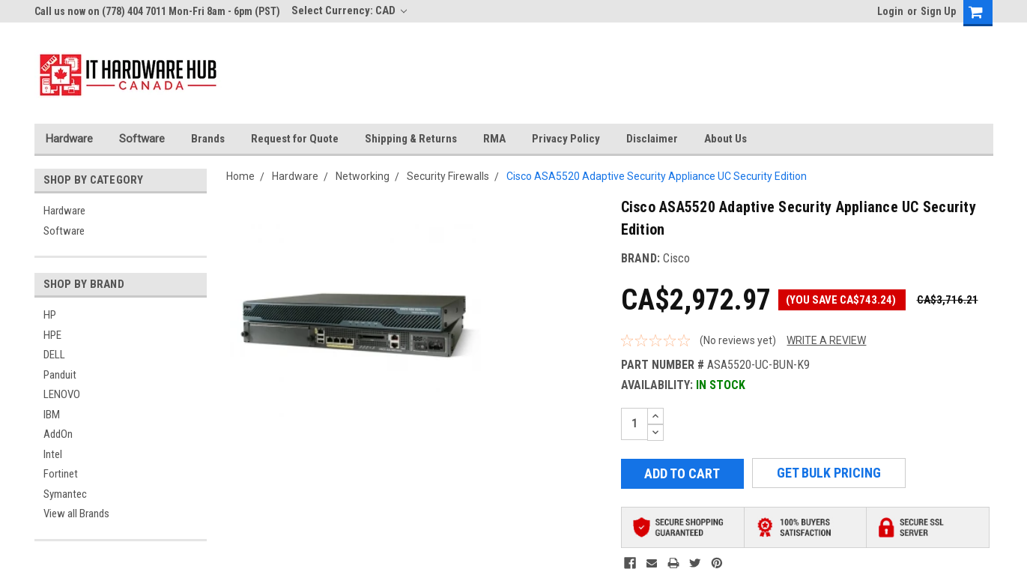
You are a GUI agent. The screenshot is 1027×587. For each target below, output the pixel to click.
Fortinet (60, 474)
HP (49, 315)
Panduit (59, 375)
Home (240, 176)
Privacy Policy (566, 138)
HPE (52, 335)
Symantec (65, 494)
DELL (54, 354)
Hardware (69, 138)
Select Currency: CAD (349, 10)
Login (890, 11)
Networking (363, 176)
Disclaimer (652, 138)
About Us (725, 138)
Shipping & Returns (411, 138)
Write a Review (826, 340)
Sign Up (938, 11)
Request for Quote (295, 138)
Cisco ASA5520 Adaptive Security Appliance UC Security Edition (656, 176)
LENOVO (61, 394)
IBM (51, 414)
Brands (208, 138)
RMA (494, 138)
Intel (52, 454)
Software (142, 138)
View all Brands (76, 513)
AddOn (58, 434)
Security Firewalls (448, 176)
